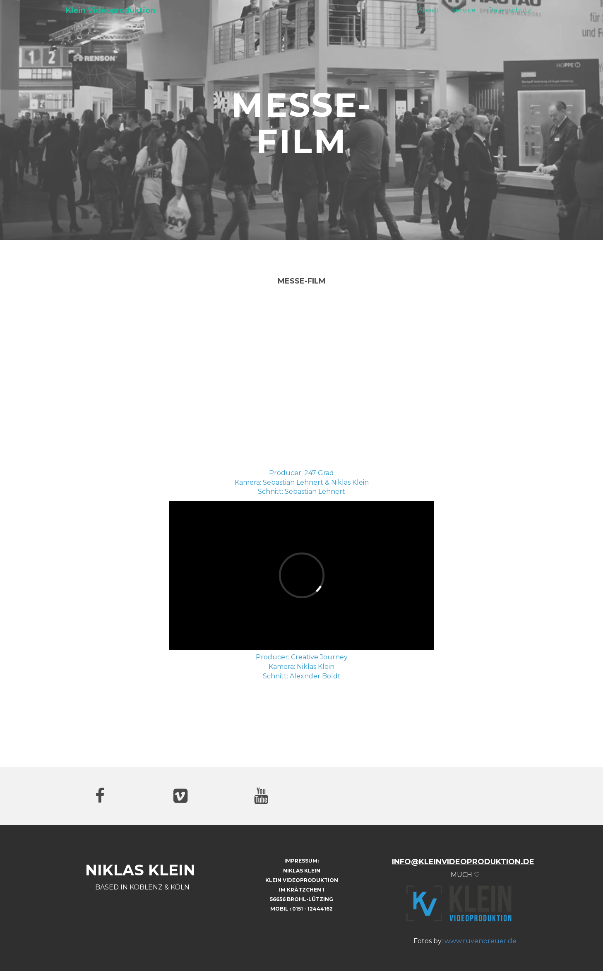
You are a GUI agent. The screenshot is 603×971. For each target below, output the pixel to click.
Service (464, 10)
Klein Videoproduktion (110, 10)
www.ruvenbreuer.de (480, 941)
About (428, 10)
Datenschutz (509, 10)
